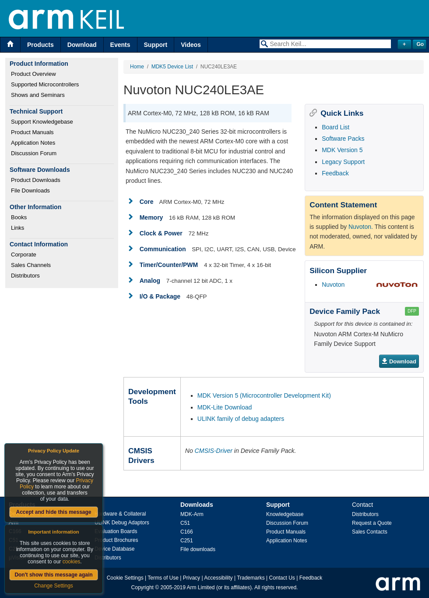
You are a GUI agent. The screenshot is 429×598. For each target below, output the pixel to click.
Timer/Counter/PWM (169, 264)
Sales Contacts (369, 532)
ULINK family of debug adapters (240, 418)
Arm (13, 523)
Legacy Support (343, 161)
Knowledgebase (284, 514)
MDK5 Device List (172, 67)
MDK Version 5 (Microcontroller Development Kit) (264, 395)
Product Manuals (32, 132)
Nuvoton (333, 284)
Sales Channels (31, 265)
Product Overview (33, 74)
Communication (163, 249)
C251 (186, 540)
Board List (335, 127)
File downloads (197, 549)
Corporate (23, 254)
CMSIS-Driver (213, 450)
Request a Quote (372, 523)
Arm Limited (201, 587)
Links (17, 227)
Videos (191, 44)
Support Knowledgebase (42, 121)
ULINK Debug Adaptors (122, 523)
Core (147, 201)
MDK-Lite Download (224, 407)
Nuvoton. (360, 226)
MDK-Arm (192, 514)
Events (120, 44)
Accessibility (218, 578)
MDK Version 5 (342, 149)
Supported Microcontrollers (45, 84)
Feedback (335, 173)
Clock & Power (161, 233)
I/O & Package (160, 296)
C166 (186, 532)
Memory (151, 217)
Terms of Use (163, 578)
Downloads (196, 504)
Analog (150, 280)
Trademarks (251, 578)
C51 (185, 523)
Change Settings (53, 586)
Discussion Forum (33, 153)
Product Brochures (116, 540)
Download (82, 44)
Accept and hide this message (53, 512)
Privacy (191, 578)
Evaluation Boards (116, 531)
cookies (72, 562)
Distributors (25, 275)
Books (19, 217)
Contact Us (282, 578)
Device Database (114, 549)
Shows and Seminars (38, 95)
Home (137, 67)
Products (40, 44)
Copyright (142, 587)
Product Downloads (35, 180)
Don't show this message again (53, 575)
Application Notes (33, 142)
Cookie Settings (125, 578)
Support (156, 44)
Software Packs (343, 138)
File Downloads (30, 190)
